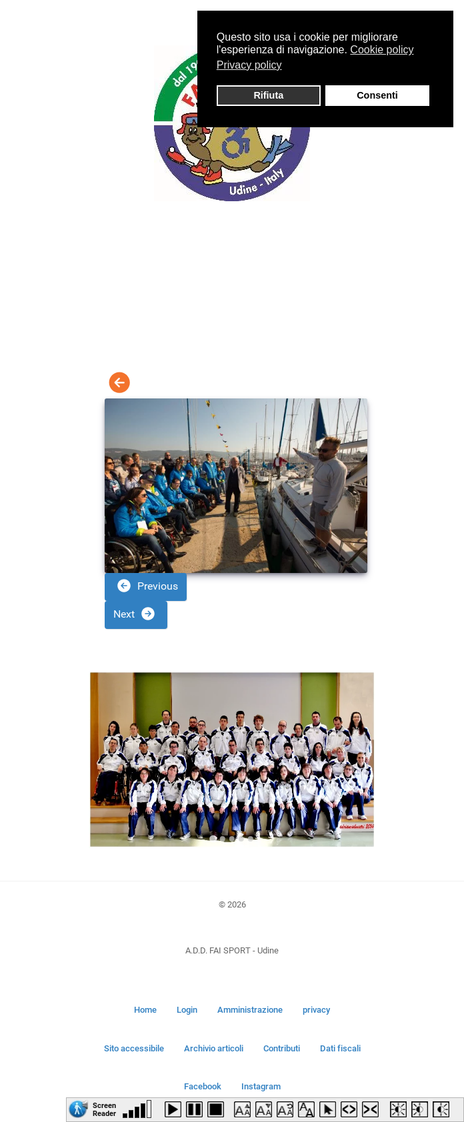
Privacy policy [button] (249, 65)
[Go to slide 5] (250, 839)
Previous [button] (147, 586)
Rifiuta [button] (268, 95)
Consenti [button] (377, 95)
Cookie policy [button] (381, 49)
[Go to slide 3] (232, 839)
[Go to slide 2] (222, 839)
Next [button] (134, 614)
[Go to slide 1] (213, 839)
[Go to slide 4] (241, 839)
